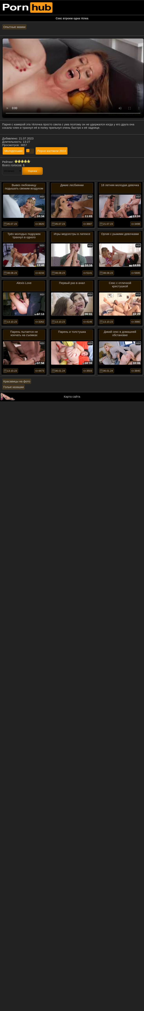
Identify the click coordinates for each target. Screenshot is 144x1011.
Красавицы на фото (16, 381)
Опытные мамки (14, 27)
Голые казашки (13, 387)
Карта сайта (72, 396)
